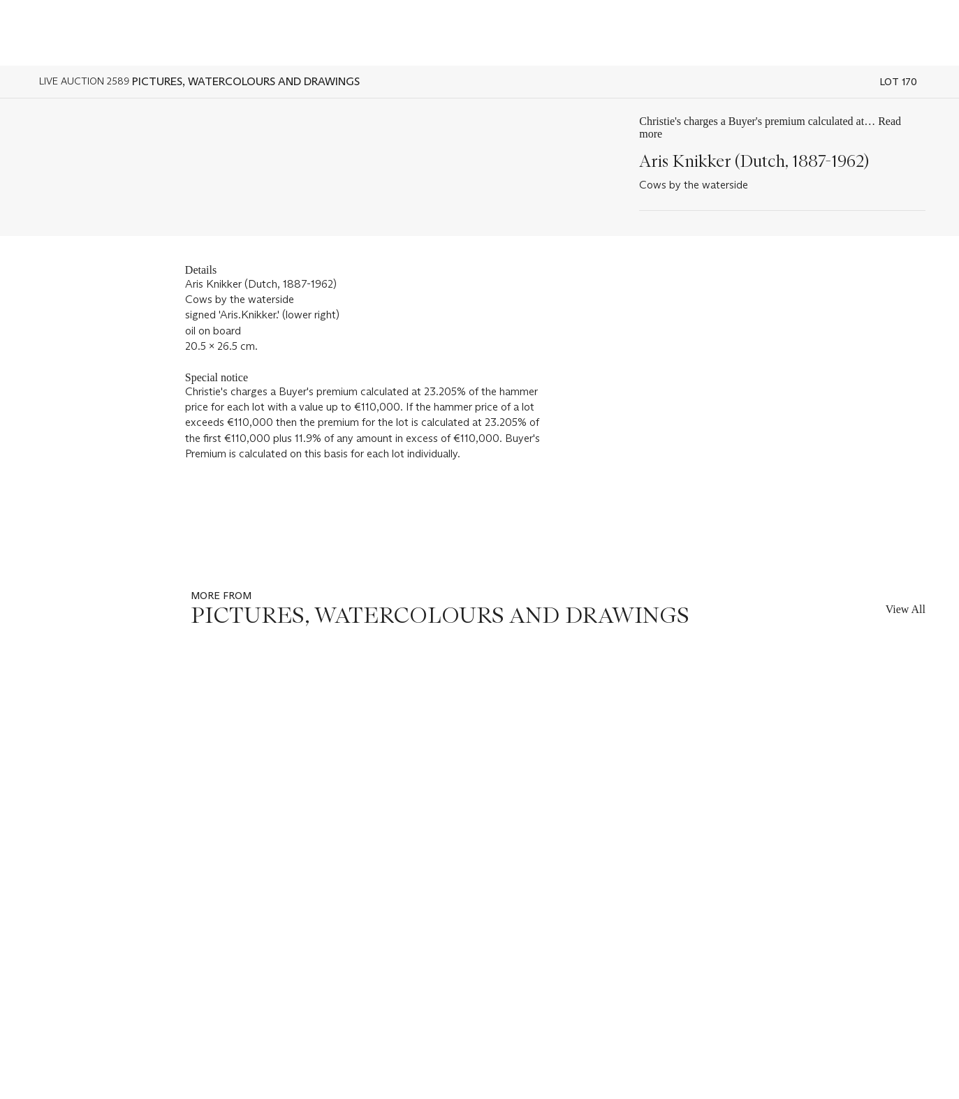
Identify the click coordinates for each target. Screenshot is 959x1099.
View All (905, 609)
